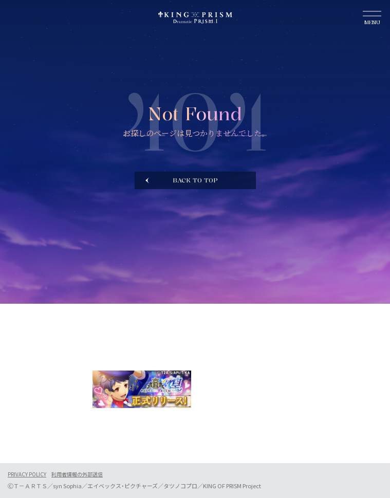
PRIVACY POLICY (27, 474)
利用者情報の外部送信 (77, 474)
